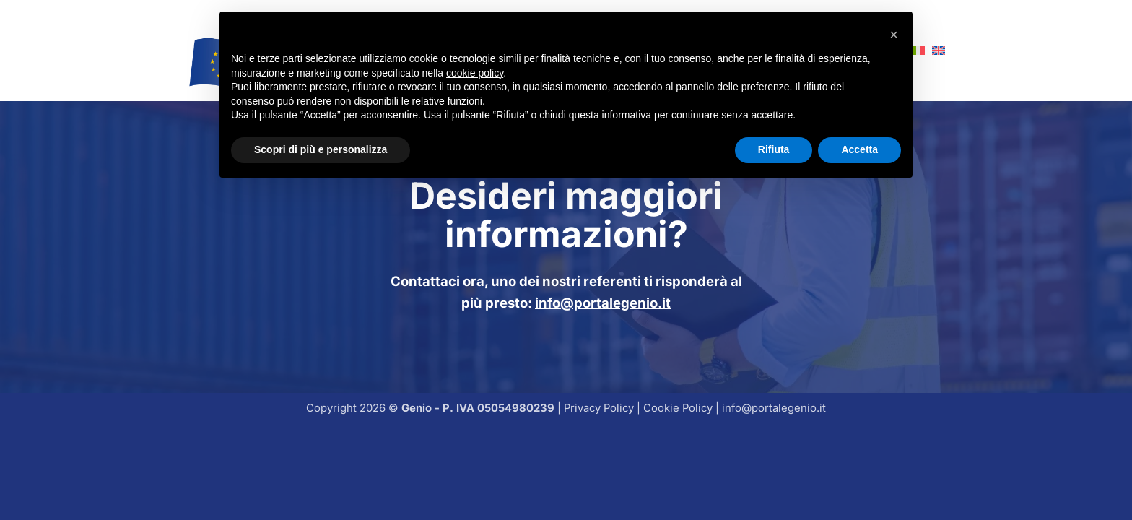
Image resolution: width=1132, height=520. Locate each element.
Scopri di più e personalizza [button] (320, 149)
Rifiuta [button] (774, 149)
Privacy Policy (599, 408)
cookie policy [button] (474, 73)
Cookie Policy (678, 408)
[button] (893, 34)
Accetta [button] (859, 149)
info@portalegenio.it (603, 303)
